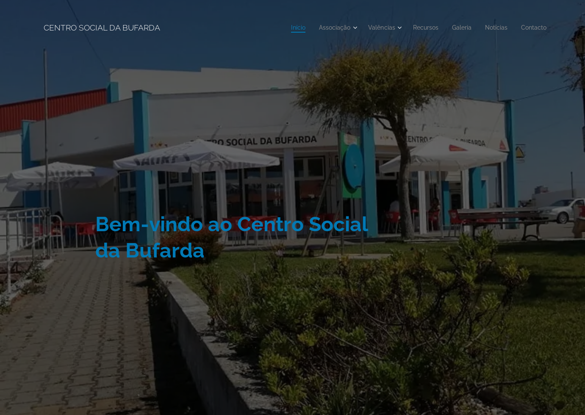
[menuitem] (285, 27)
